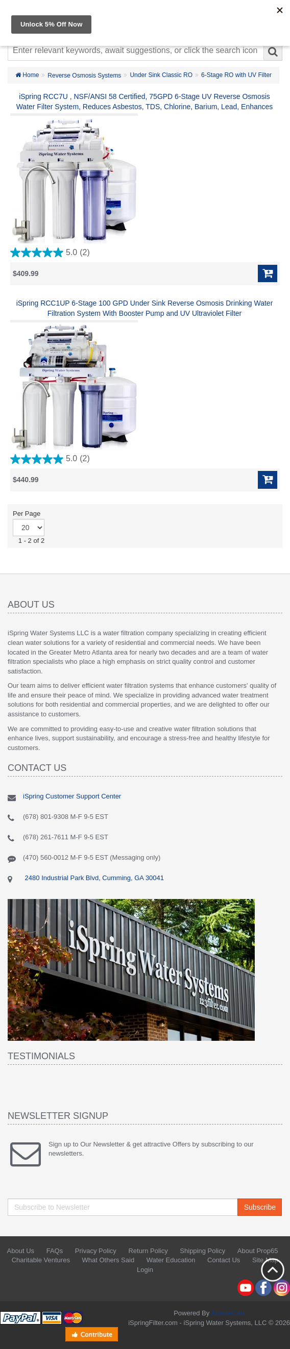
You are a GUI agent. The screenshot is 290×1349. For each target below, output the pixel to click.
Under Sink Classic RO (161, 75)
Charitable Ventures (41, 1260)
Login (145, 1269)
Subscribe (260, 1207)
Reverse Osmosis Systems (84, 75)
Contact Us (223, 1260)
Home (27, 75)
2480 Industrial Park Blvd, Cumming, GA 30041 (93, 878)
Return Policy (147, 1251)
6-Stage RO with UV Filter (236, 75)
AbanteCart (228, 1313)
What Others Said (108, 1260)
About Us (20, 1251)
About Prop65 (257, 1251)
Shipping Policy (202, 1251)
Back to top (272, 1270)
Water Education (171, 1260)
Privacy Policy (95, 1251)
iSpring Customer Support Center (72, 796)
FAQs (54, 1251)
